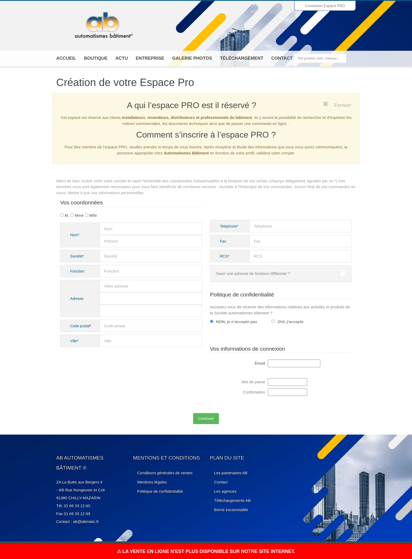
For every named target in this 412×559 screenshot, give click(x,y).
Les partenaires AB (231, 473)
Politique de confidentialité (160, 491)
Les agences (225, 491)
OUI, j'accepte (287, 321)
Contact (282, 58)
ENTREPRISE (150, 58)
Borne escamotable (231, 509)
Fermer (340, 104)
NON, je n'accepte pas (233, 321)
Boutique (96, 58)
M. (64, 215)
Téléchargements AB (232, 500)
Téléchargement (241, 58)
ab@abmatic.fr (86, 521)
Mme (77, 215)
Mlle (91, 215)
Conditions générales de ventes (165, 473)
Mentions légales (152, 482)
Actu (121, 58)
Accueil (66, 58)
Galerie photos (192, 58)
